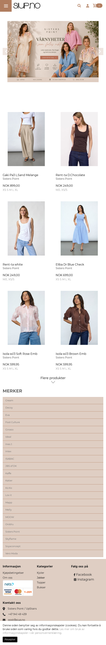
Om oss (7, 577)
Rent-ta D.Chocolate (70, 175)
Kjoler (40, 572)
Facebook (83, 575)
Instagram (84, 579)
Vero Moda (11, 553)
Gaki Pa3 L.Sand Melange (20, 175)
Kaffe (8, 473)
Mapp (8, 502)
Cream (9, 400)
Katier (8, 480)
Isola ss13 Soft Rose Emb (20, 354)
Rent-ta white (13, 264)
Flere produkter (53, 378)
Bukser (41, 587)
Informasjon (12, 566)
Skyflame (10, 538)
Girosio (9, 429)
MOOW (9, 517)
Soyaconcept (12, 546)
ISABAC (9, 458)
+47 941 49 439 (17, 614)
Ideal (8, 436)
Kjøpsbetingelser (13, 572)
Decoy (9, 407)
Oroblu (9, 524)
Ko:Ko (8, 487)
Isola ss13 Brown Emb (71, 354)
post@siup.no (16, 619)
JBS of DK (11, 465)
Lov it (8, 495)
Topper (41, 582)
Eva (7, 414)
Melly (8, 509)
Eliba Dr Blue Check (70, 264)
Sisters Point (12, 531)
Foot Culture (12, 422)
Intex (8, 451)
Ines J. (9, 444)
